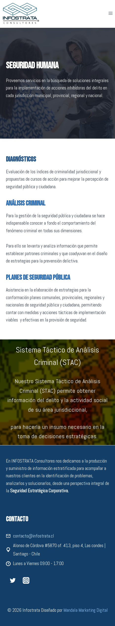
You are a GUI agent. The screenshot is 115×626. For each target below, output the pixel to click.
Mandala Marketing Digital (85, 610)
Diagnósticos (21, 159)
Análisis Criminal (25, 203)
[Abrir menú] (110, 13)
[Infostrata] (20, 13)
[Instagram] (26, 580)
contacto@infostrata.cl (33, 536)
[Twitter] (12, 580)
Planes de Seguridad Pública (38, 278)
